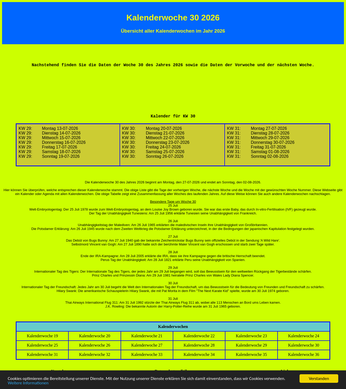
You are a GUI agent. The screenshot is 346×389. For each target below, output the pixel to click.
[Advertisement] (173, 83)
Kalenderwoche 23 (251, 336)
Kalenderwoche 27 (146, 345)
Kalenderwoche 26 (94, 345)
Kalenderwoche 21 (146, 336)
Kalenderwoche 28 (199, 345)
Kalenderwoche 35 (251, 354)
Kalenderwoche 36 (303, 354)
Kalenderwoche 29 (251, 345)
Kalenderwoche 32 (94, 354)
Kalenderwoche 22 (199, 336)
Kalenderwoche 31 (42, 354)
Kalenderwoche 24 (303, 336)
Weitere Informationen (28, 383)
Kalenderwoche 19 (42, 336)
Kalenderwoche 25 (42, 345)
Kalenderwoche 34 (199, 354)
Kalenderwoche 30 (303, 345)
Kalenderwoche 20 (94, 336)
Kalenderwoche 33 (146, 354)
